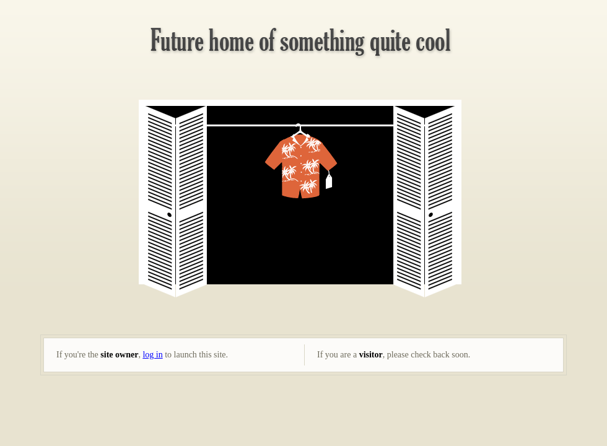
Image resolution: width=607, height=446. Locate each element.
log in (152, 354)
